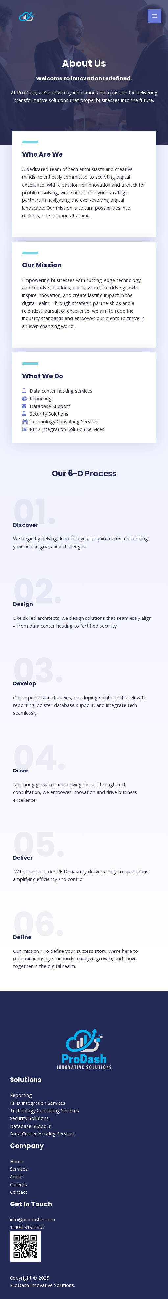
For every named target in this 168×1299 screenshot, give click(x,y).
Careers (18, 1184)
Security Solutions (29, 1118)
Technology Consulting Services (44, 1110)
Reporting (21, 1095)
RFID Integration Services (37, 1103)
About (16, 1176)
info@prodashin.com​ (32, 1219)
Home (16, 1161)
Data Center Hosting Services (42, 1133)
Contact (18, 1192)
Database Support (30, 1126)
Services (19, 1168)
